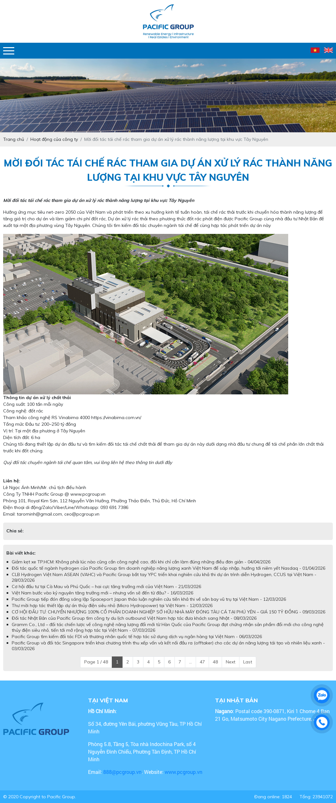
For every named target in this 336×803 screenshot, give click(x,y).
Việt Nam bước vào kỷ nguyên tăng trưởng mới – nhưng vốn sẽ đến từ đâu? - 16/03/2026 (102, 593)
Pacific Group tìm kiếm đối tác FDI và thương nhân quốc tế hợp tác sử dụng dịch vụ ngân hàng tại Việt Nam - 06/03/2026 (137, 636)
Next (230, 662)
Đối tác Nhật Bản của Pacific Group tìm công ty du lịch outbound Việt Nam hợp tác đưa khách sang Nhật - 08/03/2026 (134, 618)
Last (247, 662)
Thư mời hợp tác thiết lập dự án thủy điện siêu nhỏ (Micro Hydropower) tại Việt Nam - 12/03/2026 (112, 605)
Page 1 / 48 (96, 662)
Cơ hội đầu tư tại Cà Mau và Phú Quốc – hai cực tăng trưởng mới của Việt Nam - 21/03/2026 (106, 586)
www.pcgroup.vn (184, 771)
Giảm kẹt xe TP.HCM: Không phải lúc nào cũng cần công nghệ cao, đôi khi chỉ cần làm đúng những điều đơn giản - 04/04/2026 (141, 562)
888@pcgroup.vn (122, 771)
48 (215, 662)
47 (202, 662)
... (190, 662)
